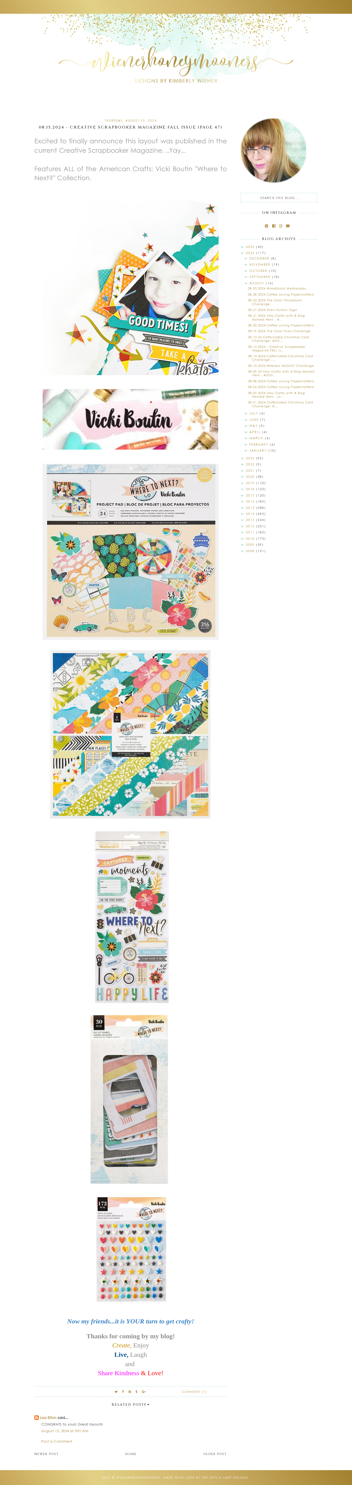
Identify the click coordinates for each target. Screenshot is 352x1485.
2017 (251, 495)
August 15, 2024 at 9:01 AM (64, 1430)
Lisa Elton (48, 1417)
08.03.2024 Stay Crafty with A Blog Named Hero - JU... (276, 394)
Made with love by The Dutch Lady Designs (206, 1477)
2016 (251, 501)
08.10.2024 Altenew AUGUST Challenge (281, 366)
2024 (251, 253)
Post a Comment (56, 1441)
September (260, 277)
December (260, 258)
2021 (251, 470)
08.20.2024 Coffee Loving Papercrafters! (281, 325)
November (260, 264)
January (258, 450)
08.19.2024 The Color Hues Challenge (279, 331)
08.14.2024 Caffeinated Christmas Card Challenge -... (280, 358)
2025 (251, 247)
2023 (251, 458)
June (254, 419)
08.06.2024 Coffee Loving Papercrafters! (281, 387)
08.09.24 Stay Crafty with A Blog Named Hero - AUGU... (281, 373)
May (254, 426)
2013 (251, 520)
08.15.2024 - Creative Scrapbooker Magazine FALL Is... (277, 348)
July (254, 413)
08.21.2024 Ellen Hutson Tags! (272, 310)
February (259, 444)
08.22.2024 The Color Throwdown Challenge (275, 302)
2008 (251, 551)
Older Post (215, 1454)
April (255, 432)
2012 (251, 526)
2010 (251, 538)
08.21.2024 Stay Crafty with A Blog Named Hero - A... (276, 317)
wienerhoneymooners (138, 1477)
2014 (251, 514)
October (259, 271)
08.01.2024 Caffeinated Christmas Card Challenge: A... (280, 404)
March (257, 438)
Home (131, 1454)
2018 (251, 489)
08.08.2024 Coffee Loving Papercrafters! (281, 381)
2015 (251, 508)
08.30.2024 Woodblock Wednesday (277, 288)
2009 (251, 544)
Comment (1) (194, 1392)
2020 (251, 476)
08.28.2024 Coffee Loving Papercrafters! (281, 294)
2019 (251, 483)
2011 (251, 532)
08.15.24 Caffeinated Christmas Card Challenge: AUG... (278, 339)
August (257, 283)
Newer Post (46, 1454)
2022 (251, 464)
